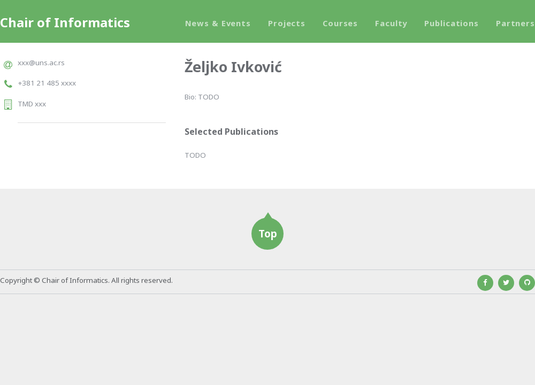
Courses (340, 23)
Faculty (391, 23)
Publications (451, 23)
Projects (286, 23)
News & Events (218, 23)
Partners (515, 23)
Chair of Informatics (65, 22)
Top (267, 233)
